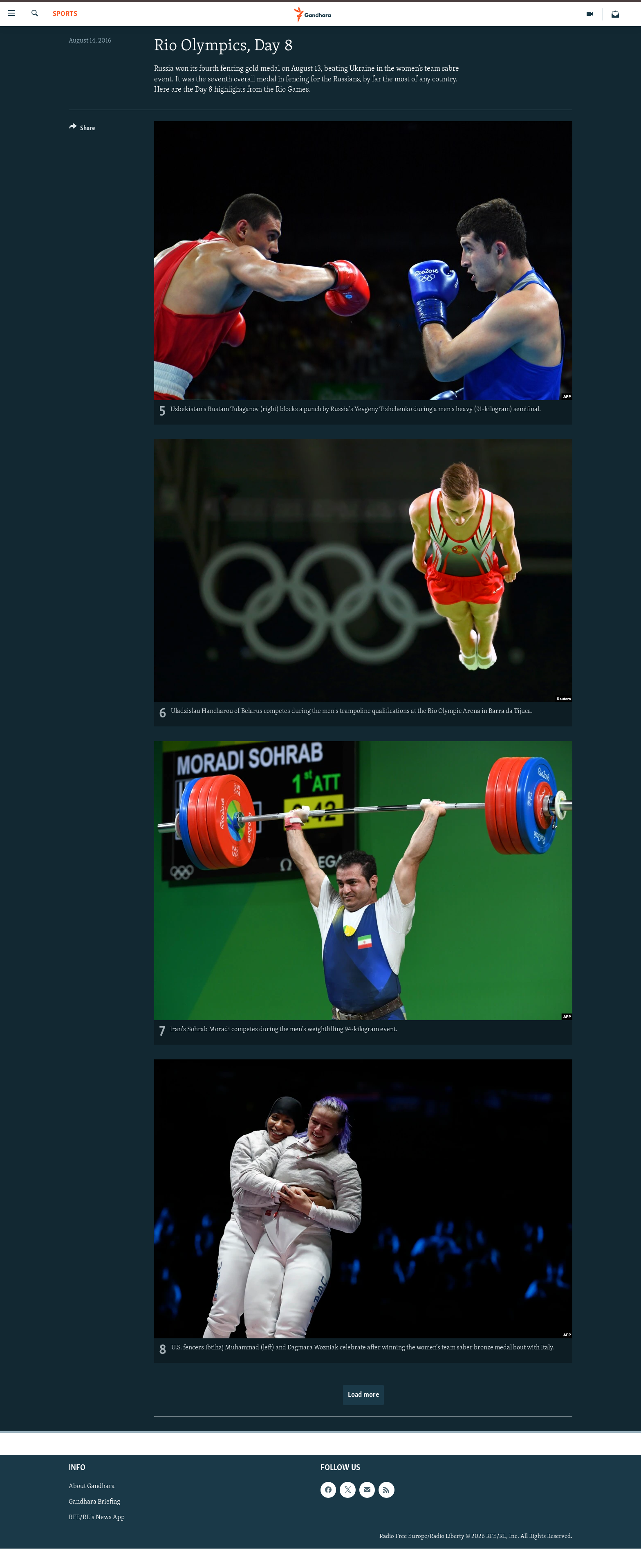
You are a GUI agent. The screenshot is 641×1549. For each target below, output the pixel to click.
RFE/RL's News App (97, 1518)
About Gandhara (92, 1487)
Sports (65, 14)
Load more (363, 1395)
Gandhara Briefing (94, 1502)
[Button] (82, 129)
